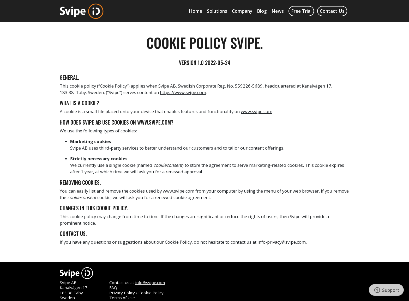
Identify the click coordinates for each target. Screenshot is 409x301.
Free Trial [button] (301, 11)
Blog (262, 11)
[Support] (386, 290)
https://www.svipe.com (183, 92)
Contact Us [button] (332, 11)
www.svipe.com (256, 111)
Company (242, 11)
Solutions (217, 11)
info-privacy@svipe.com (281, 242)
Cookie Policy (151, 292)
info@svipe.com (150, 282)
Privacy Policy (122, 292)
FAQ (113, 287)
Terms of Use (122, 297)
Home (195, 11)
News (278, 11)
